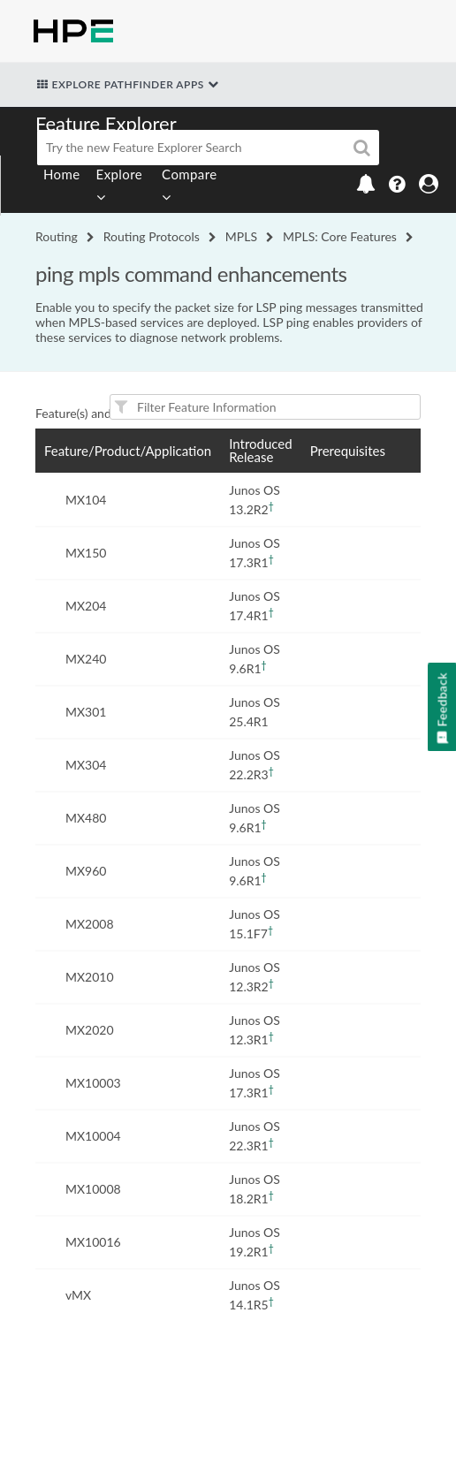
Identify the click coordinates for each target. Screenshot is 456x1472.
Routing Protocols (151, 236)
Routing (56, 236)
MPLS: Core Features (340, 236)
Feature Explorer (106, 123)
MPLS (241, 236)
